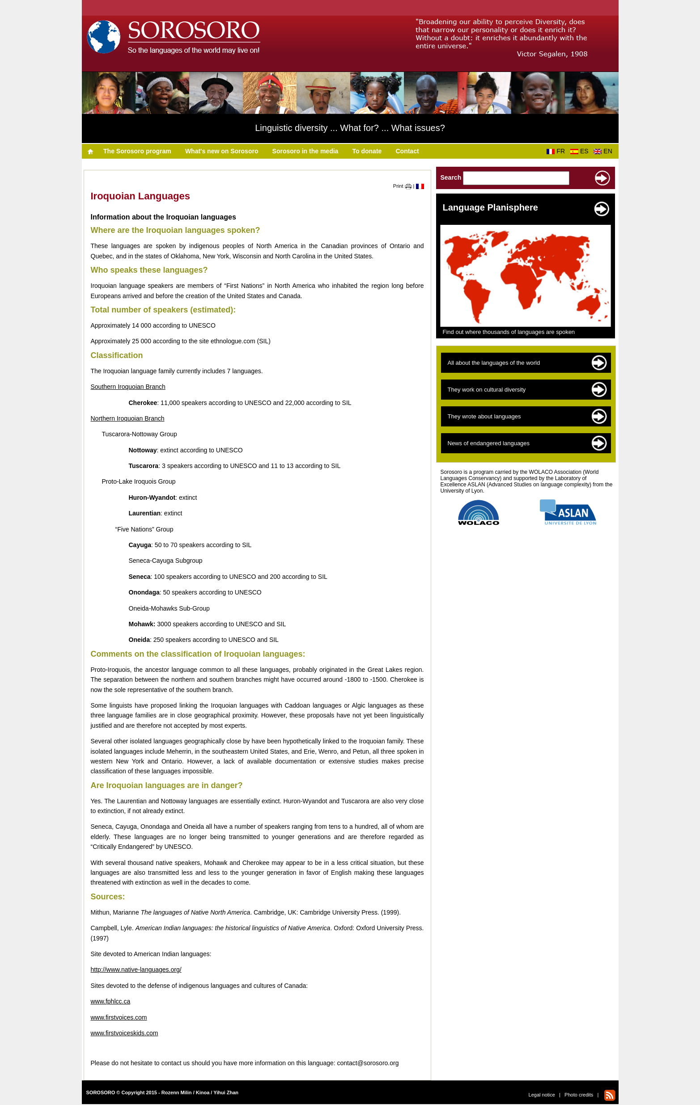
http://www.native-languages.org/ (136, 969)
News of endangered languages (489, 443)
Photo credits (578, 1094)
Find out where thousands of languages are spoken (509, 332)
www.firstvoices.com (119, 1017)
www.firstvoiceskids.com (124, 1033)
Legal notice (542, 1094)
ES (581, 151)
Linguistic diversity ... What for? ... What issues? (350, 128)
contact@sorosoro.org (368, 1063)
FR (557, 151)
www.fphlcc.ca (111, 1001)
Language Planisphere (490, 207)
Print (402, 186)
